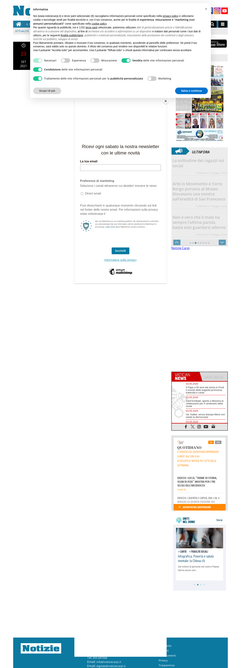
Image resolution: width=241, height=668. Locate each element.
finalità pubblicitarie (72, 35)
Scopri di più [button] (47, 90)
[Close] (166, 101)
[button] (206, 9)
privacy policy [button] (170, 15)
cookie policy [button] (99, 23)
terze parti (91, 27)
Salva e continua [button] (191, 90)
